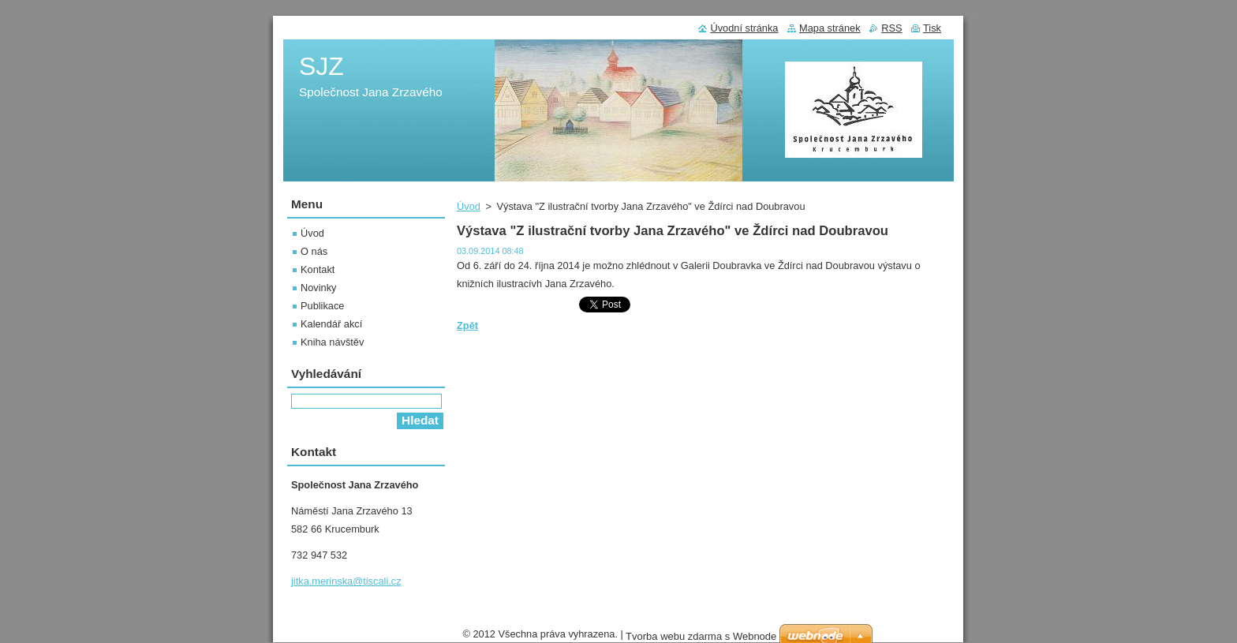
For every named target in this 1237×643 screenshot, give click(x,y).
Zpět (467, 325)
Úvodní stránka (744, 28)
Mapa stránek (830, 28)
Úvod (468, 206)
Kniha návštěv (332, 342)
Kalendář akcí (331, 324)
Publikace (323, 306)
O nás (314, 251)
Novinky (319, 287)
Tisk (932, 28)
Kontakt (317, 269)
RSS (891, 28)
